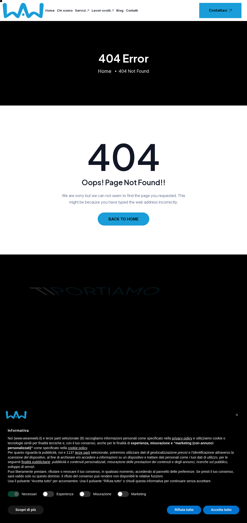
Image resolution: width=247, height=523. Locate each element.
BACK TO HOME (123, 219)
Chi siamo (65, 10)
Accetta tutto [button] (221, 510)
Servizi (82, 10)
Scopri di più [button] (25, 510)
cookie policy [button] (77, 448)
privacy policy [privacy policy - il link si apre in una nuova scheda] (182, 438)
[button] (237, 415)
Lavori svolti (103, 10)
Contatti (132, 10)
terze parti (82, 452)
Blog (120, 10)
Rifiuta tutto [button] (184, 510)
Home (50, 10)
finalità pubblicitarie (35, 462)
